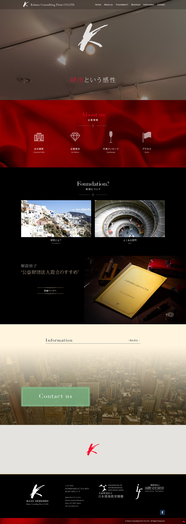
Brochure (135, 4)
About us (108, 4)
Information (148, 4)
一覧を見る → (134, 340)
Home (98, 4)
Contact (161, 4)
